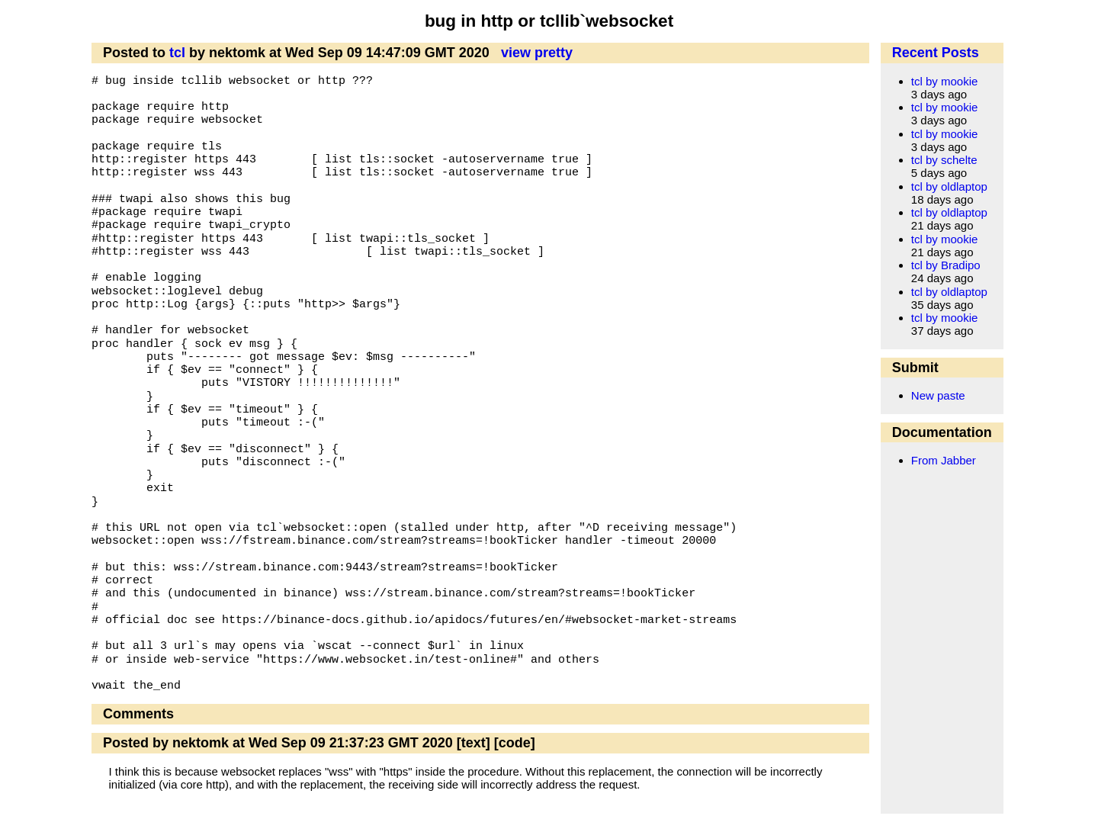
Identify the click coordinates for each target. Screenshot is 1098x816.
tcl (177, 52)
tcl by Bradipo (946, 265)
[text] (473, 742)
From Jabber (943, 460)
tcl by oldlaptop (949, 186)
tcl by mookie (944, 81)
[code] (514, 742)
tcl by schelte (944, 159)
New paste (938, 395)
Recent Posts (935, 52)
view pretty (537, 52)
